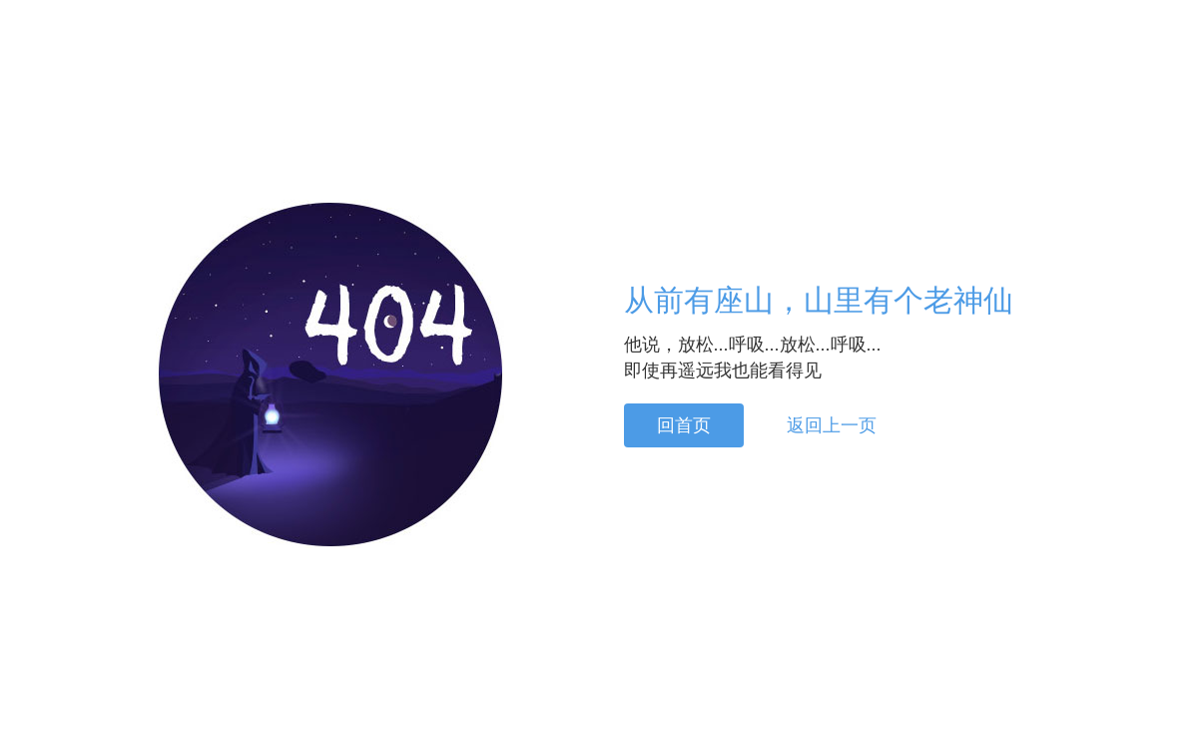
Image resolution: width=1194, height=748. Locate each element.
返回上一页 (832, 425)
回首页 (684, 425)
